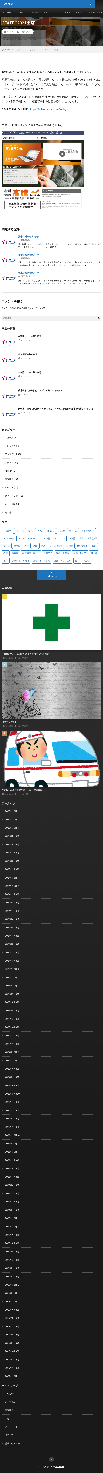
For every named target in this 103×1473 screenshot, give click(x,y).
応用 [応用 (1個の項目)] (43, 545)
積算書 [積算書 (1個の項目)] (15, 553)
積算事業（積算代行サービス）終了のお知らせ (40, 390)
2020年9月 (10, 1235)
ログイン (29, 308)
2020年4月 (10, 1268)
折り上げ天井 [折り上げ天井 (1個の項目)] (56, 545)
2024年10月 (11, 886)
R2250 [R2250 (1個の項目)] (50, 531)
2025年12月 (11, 811)
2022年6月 (10, 1085)
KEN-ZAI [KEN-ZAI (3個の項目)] (20, 531)
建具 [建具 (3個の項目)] (35, 545)
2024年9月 (10, 894)
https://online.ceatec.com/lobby (48, 109)
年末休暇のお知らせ (28, 272)
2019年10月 (11, 1301)
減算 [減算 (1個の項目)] (94, 545)
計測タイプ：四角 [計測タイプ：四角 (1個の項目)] (20, 560)
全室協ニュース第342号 (29, 372)
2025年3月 (10, 861)
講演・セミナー (95, 12)
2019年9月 (10, 1309)
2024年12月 (11, 877)
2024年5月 (10, 927)
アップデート (65, 12)
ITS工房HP (6, 12)
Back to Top (51, 576)
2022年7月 (10, 1077)
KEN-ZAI (9, 470)
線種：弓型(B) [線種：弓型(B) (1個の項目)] (62, 553)
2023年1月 (10, 1044)
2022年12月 (11, 1052)
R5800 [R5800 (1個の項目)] (61, 531)
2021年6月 (10, 1185)
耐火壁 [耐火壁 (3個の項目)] (94, 553)
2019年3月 (10, 1359)
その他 (8, 512)
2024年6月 (10, 919)
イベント (9, 487)
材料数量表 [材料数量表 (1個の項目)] (82, 545)
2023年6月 (10, 1010)
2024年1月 (10, 960)
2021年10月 (11, 1151)
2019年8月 (10, 1318)
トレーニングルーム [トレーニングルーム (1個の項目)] (27, 538)
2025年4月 (10, 852)
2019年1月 (10, 1368)
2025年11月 (11, 819)
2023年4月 (10, 1027)
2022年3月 (10, 1110)
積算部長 (35, 12)
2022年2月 (10, 1118)
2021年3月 (10, 1201)
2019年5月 (10, 1343)
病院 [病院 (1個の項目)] (5, 553)
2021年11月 (11, 1143)
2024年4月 (10, 935)
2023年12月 (11, 969)
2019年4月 (10, 1351)
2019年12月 (11, 1284)
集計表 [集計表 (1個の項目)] (87, 560)
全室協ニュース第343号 (29, 336)
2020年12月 (11, 1218)
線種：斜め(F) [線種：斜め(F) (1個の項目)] (80, 553)
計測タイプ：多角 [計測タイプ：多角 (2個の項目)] (41, 560)
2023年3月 (10, 1035)
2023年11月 (11, 977)
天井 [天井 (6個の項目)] (26, 545)
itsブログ (59, 1466)
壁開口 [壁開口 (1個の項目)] (17, 545)
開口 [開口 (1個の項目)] (77, 560)
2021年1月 (10, 1210)
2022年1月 (10, 1127)
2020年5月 (10, 1260)
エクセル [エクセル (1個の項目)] (73, 531)
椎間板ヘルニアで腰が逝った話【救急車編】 (23, 790)
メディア (79, 12)
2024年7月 (10, 911)
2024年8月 (10, 902)
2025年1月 (10, 869)
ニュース (9, 437)
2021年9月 (10, 1160)
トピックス (49, 12)
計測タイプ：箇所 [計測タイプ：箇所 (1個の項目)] (62, 560)
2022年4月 (10, 1102)
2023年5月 (10, 1019)
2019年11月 (11, 1293)
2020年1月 (10, 1276)
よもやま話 (21, 12)
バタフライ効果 (9, 722)
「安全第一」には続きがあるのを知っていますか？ (26, 653)
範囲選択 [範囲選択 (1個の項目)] (47, 553)
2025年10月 (11, 828)
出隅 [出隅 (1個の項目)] (81, 538)
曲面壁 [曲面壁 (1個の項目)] (69, 545)
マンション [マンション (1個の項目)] (59, 538)
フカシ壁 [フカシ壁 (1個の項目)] (45, 538)
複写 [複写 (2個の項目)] (5, 560)
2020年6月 (10, 1251)
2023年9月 (10, 994)
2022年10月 (11, 1060)
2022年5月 (10, 1093)
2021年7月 (10, 1177)
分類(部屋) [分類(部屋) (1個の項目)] (93, 538)
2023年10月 (11, 985)
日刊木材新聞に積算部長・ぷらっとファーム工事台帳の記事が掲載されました (55, 408)
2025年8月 (10, 836)
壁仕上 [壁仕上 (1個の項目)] (6, 545)
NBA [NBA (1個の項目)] (30, 531)
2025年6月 (10, 844)
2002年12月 (11, 1376)
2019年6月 (10, 1334)
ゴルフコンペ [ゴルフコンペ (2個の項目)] (87, 531)
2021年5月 (10, 1193)
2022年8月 (10, 1068)
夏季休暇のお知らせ (28, 236)
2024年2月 (10, 952)
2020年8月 (10, 1243)
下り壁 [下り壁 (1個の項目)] (72, 538)
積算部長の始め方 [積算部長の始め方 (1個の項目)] (30, 553)
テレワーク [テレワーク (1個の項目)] (8, 538)
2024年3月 (10, 944)
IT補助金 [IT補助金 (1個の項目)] (7, 531)
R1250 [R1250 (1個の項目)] (40, 531)
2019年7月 (10, 1326)
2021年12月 (11, 1135)
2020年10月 (11, 1226)
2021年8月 (10, 1168)
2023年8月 (10, 1002)
